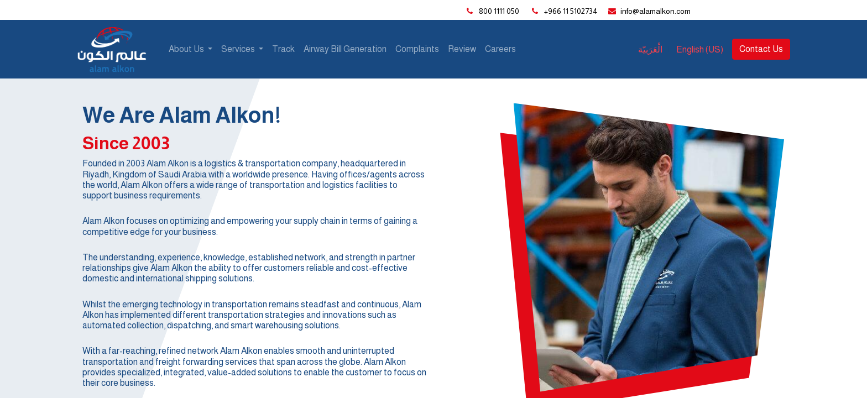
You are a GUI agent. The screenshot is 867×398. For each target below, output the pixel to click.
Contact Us (761, 49)
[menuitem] (283, 49)
